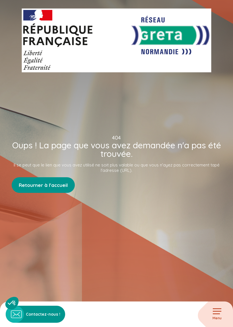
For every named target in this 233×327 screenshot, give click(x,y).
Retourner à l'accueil (43, 185)
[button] (12, 303)
